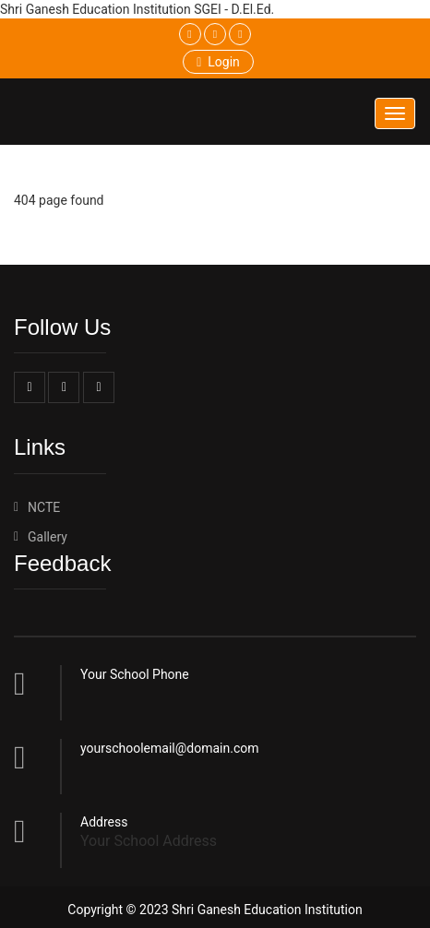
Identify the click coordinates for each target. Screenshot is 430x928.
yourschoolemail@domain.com (169, 748)
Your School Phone (134, 674)
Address (103, 822)
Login (218, 61)
